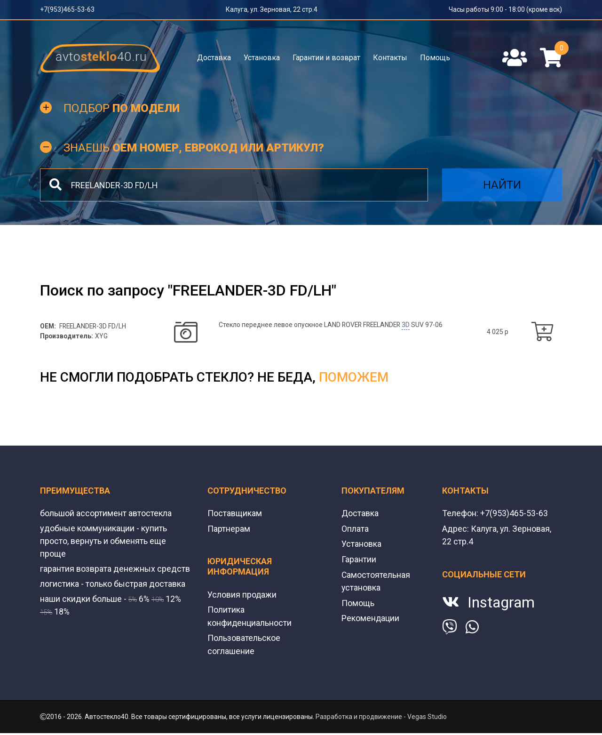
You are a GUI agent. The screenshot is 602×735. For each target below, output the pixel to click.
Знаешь (193, 148)
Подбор (121, 109)
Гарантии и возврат (326, 57)
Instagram (501, 603)
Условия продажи (242, 595)
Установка (262, 57)
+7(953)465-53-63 (67, 9)
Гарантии (358, 560)
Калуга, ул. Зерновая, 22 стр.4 (271, 9)
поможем (353, 378)
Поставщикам (234, 514)
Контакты (390, 57)
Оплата (355, 530)
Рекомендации (370, 618)
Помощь (435, 57)
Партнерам (228, 530)
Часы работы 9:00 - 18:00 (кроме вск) (505, 9)
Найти (502, 186)
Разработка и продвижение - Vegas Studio (381, 715)
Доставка (214, 57)
